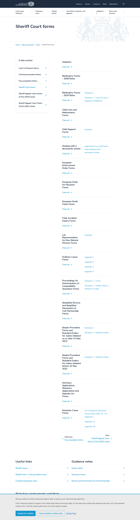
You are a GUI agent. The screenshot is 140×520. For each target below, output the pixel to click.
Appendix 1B (90, 426)
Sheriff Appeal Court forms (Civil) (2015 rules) (30, 95)
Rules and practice (116, 12)
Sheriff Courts (22, 468)
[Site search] (123, 4)
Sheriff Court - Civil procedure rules (31, 474)
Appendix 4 (89, 271)
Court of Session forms (29, 68)
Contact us (96, 4)
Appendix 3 (89, 267)
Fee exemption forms (28, 81)
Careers (87, 4)
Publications (113, 4)
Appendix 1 (89, 257)
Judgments (101, 12)
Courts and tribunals (24, 12)
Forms (38, 45)
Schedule (88, 129)
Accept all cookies (26, 517)
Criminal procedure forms (30, 74)
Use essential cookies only (51, 517)
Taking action (57, 12)
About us (79, 4)
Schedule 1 (89, 93)
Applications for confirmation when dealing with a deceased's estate (96, 149)
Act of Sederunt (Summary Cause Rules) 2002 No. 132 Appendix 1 (96, 413)
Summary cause (78, 474)
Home (18, 45)
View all (66, 67)
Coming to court (42, 12)
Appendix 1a (90, 421)
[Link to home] (25, 4)
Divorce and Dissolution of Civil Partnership (91, 481)
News (105, 4)
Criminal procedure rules (26, 481)
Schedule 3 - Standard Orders (97, 332)
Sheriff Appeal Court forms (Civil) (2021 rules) (30, 105)
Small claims (77, 468)
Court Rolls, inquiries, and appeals (79, 12)
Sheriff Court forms (27, 87)
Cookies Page (71, 517)
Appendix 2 (89, 262)
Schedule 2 (89, 328)
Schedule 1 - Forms (93, 281)
